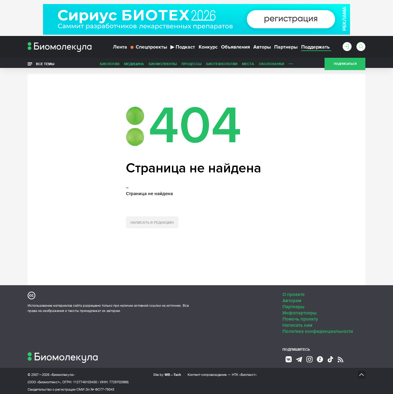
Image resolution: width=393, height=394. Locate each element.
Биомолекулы (163, 66)
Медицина (134, 66)
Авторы (262, 48)
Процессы (191, 66)
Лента (120, 48)
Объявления (235, 48)
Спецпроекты (148, 48)
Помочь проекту (300, 317)
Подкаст (182, 48)
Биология (109, 66)
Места (248, 66)
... (291, 64)
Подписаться (345, 66)
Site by (167, 372)
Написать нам (297, 323)
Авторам (291, 298)
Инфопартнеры (299, 310)
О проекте (293, 292)
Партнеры (286, 48)
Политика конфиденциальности (317, 329)
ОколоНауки (271, 66)
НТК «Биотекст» (244, 372)
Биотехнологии (221, 66)
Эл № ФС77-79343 (99, 387)
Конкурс (208, 48)
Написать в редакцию (152, 220)
